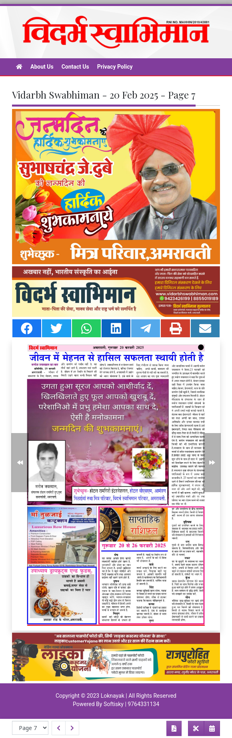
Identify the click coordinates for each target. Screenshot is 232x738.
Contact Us (75, 66)
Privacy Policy (115, 66)
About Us (42, 66)
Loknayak (112, 695)
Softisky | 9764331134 (131, 704)
